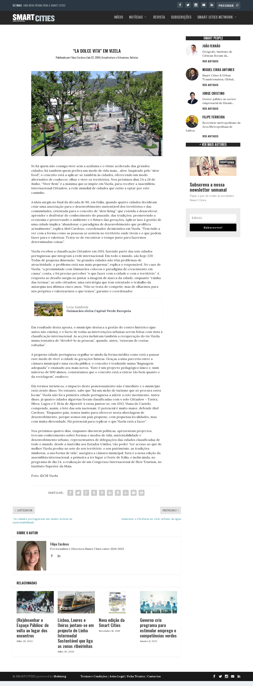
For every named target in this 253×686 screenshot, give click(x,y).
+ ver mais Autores (213, 142)
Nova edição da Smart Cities (112, 620)
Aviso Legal (117, 674)
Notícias (136, 19)
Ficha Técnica (136, 674)
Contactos (154, 674)
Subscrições (181, 19)
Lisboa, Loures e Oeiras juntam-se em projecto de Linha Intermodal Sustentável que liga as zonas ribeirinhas (76, 631)
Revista (159, 19)
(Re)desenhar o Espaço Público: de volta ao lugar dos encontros (33, 626)
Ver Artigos (210, 59)
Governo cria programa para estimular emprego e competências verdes (158, 626)
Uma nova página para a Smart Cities (44, 5)
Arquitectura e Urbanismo (115, 55)
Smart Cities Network (215, 19)
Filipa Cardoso (78, 55)
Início (118, 19)
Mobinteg (60, 674)
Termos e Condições (94, 674)
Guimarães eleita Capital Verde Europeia (98, 309)
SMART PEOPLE (213, 36)
